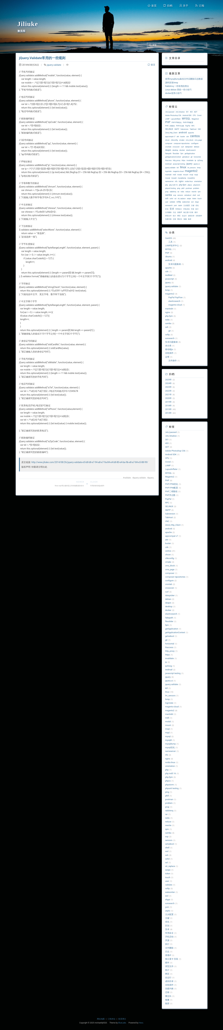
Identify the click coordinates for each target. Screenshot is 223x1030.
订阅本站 (111, 1019)
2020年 (168, 398)
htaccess (168, 160)
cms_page (198, 140)
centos (195, 136)
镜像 (185, 219)
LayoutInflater (176, 119)
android (183, 132)
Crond (199, 115)
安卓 (172, 208)
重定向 (179, 219)
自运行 (184, 216)
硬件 (196, 212)
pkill (182, 188)
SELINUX (169, 129)
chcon (167, 140)
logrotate (168, 171)
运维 (167, 357)
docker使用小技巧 (173, 93)
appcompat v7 (170, 136)
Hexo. (141, 1023)
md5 (174, 175)
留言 (151, 64)
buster (182, 136)
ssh (166, 198)
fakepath (168, 153)
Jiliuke (27, 24)
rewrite (194, 192)
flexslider (176, 153)
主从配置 (186, 205)
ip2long (200, 160)
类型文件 (168, 216)
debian (196, 147)
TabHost (193, 129)
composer (168, 143)
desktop (175, 150)
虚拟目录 (191, 216)
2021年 (168, 394)
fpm (182, 153)
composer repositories (182, 143)
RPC (193, 126)
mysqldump (182, 178)
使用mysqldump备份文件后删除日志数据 (184, 79)
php (166, 185)
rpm (199, 192)
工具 (170, 242)
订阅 (199, 5)
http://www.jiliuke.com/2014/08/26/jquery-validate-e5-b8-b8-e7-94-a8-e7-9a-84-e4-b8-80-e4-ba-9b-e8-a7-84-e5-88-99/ (89, 462)
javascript (169, 279)
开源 (192, 209)
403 (191, 112)
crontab (168, 147)
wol (192, 202)
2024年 (168, 383)
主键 (192, 205)
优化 (197, 205)
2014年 (168, 413)
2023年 (168, 387)
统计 (174, 216)
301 (187, 112)
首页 (152, 5)
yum (175, 205)
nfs (176, 181)
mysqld (173, 178)
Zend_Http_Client (171, 133)
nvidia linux (189, 181)
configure (194, 143)
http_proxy (176, 160)
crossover (176, 147)
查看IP (179, 212)
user (166, 202)
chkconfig (174, 140)
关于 (183, 5)
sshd (171, 198)
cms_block (189, 140)
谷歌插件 (199, 216)
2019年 (168, 402)
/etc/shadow (180, 112)
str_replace (182, 198)
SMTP (176, 129)
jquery (151, 478)
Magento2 (195, 119)
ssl (175, 198)
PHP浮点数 (180, 126)
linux (183, 167)
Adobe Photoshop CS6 (173, 115)
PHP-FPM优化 (177, 122)
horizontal (197, 157)
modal (179, 175)
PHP (167, 122)
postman (189, 188)
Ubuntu (168, 256)
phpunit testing (170, 188)
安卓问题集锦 (174, 264)
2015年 (168, 409)
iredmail (168, 164)
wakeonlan (186, 202)
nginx (181, 181)
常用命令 (178, 209)
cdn (187, 136)
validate (127, 478)
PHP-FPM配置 (188, 122)
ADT (195, 112)
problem (196, 188)
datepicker (189, 147)
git (191, 157)
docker (182, 150)
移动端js (169, 349)
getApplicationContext (173, 157)
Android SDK (186, 115)
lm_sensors (192, 168)
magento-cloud (178, 171)
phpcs (190, 185)
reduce (187, 192)
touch (200, 198)
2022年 (168, 391)
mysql (167, 178)
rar (178, 192)
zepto (180, 205)
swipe (189, 198)
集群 (189, 219)
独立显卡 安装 (188, 212)
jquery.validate (54, 65)
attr (178, 136)
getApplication (190, 153)
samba (168, 195)
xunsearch (169, 205)
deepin (168, 150)
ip (195, 160)
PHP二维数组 (170, 126)
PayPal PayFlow (175, 297)
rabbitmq (173, 192)
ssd (198, 195)
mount (185, 175)
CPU (194, 115)
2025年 (168, 379)
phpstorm (196, 185)
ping (178, 188)
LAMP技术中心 (172, 245)
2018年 (168, 405)
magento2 (191, 171)
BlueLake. (122, 1023)
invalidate (190, 160)
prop (166, 192)
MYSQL (186, 118)
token (194, 198)
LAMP (167, 119)
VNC (199, 129)
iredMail (168, 275)
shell (194, 195)
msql (191, 175)
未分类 (168, 345)
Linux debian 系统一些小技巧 (178, 89)
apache (191, 133)
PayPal (187, 126)
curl (182, 147)
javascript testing (179, 164)
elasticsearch (191, 150)
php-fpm (182, 185)
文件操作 (172, 360)
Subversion (184, 129)
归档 (168, 5)
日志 (174, 212)
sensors (180, 195)
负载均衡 (168, 219)
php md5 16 (173, 185)
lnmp (198, 168)
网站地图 (101, 1019)
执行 (197, 209)
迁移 (174, 219)
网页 (179, 216)
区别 (166, 209)
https (183, 160)
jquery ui (197, 164)
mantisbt (168, 175)
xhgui (197, 202)
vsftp (178, 202)
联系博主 (122, 1019)
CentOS (168, 238)
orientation (198, 181)
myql (196, 175)
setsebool (187, 195)
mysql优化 (191, 178)
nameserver (169, 181)
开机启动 (186, 209)
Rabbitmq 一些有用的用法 (177, 86)
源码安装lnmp (171, 82)
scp (174, 195)
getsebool (185, 157)
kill (178, 168)
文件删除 (168, 212)
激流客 (21, 31)
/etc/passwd (169, 112)
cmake (181, 140)
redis (182, 192)
